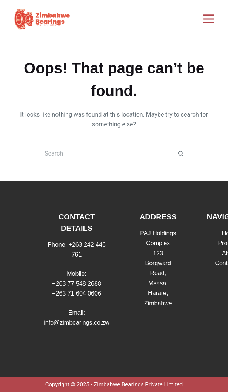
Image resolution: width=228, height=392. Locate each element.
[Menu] (208, 19)
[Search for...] (106, 153)
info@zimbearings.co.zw (76, 322)
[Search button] (181, 153)
